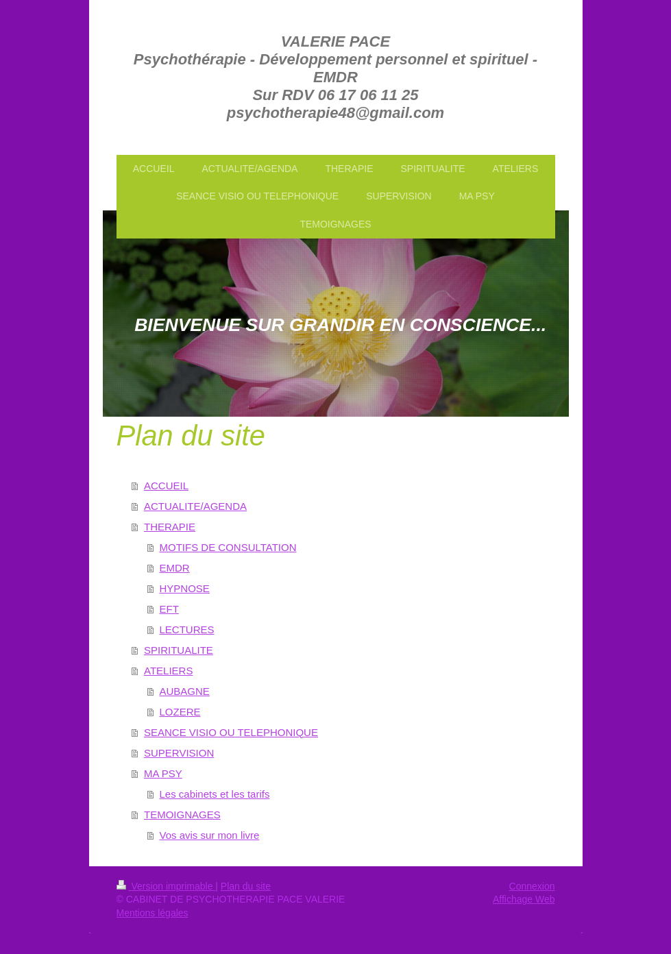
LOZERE (180, 712)
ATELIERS (168, 670)
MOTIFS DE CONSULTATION (228, 547)
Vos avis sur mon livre (210, 835)
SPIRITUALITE (178, 650)
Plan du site (246, 886)
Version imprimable (166, 886)
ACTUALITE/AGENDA (195, 506)
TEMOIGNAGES (182, 814)
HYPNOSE (185, 588)
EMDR (175, 568)
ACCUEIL (166, 485)
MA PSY (163, 773)
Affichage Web (524, 899)
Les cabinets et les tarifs (215, 794)
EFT (169, 609)
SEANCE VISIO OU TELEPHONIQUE (231, 732)
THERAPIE (169, 527)
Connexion (532, 886)
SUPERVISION (179, 753)
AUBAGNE (185, 691)
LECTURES (187, 629)
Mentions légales (152, 912)
